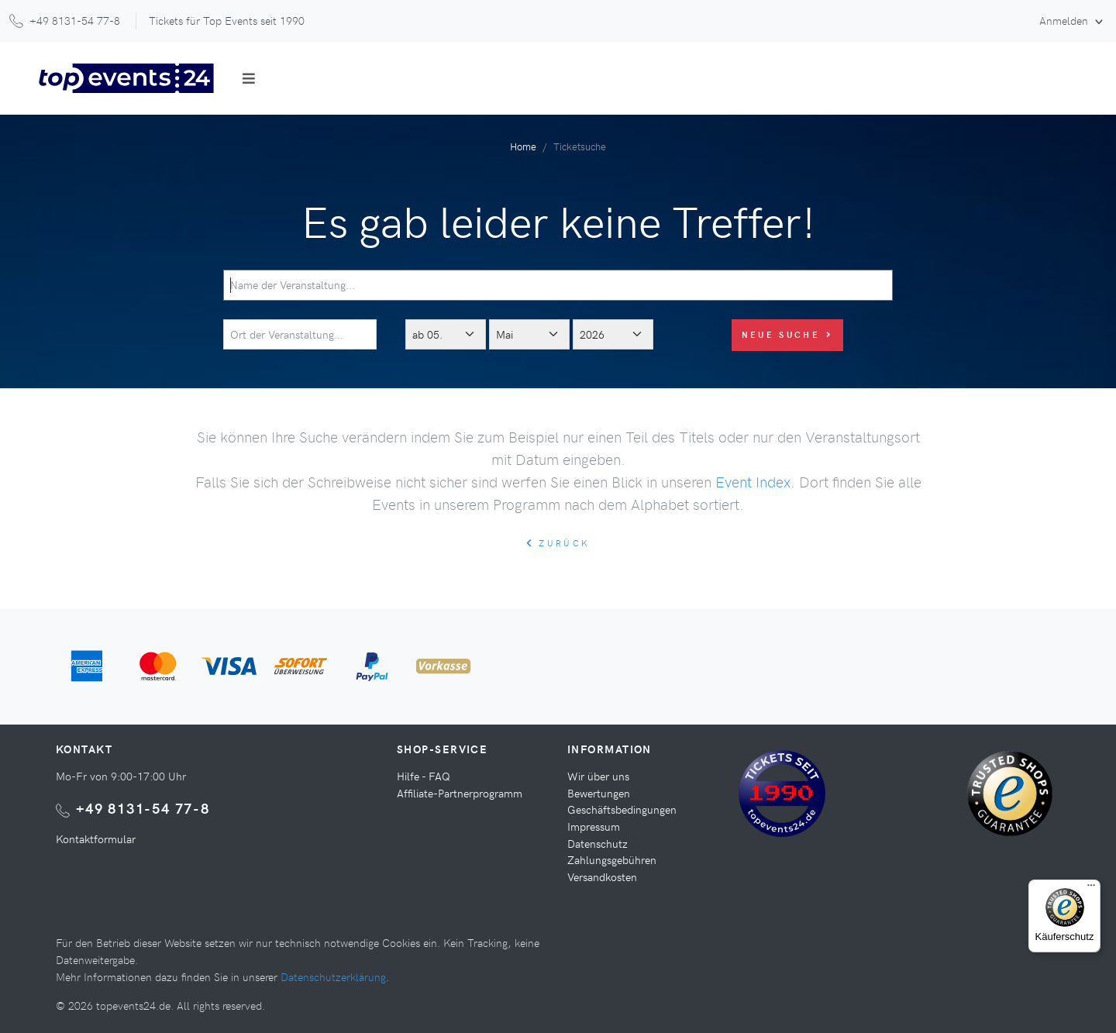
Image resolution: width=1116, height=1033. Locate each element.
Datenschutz (597, 843)
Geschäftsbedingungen (622, 809)
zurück (558, 543)
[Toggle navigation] (248, 78)
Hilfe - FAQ (423, 775)
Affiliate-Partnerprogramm (459, 793)
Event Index (752, 481)
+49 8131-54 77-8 (143, 808)
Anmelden (1065, 20)
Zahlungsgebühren (611, 859)
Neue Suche (787, 334)
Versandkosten (602, 876)
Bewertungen (598, 793)
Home (523, 146)
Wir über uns (598, 775)
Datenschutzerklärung (333, 976)
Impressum (593, 826)
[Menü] (1091, 889)
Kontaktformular (96, 838)
